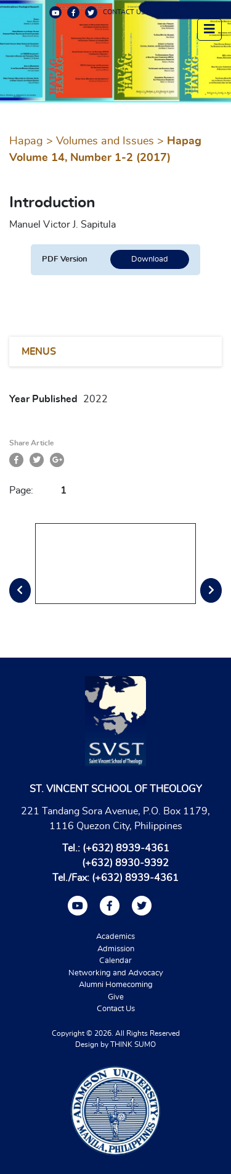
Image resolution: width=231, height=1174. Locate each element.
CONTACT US (124, 12)
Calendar (115, 961)
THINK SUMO (133, 1044)
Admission (115, 949)
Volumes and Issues (105, 141)
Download (149, 259)
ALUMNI (164, 12)
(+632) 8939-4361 (126, 848)
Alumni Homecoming (116, 985)
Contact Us (116, 1009)
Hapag (26, 141)
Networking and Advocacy (115, 973)
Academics (115, 937)
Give (116, 997)
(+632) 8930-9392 (125, 863)
